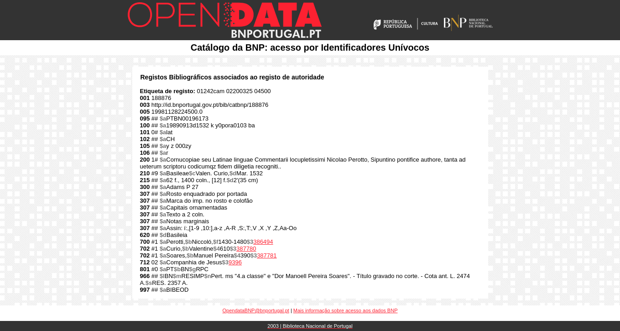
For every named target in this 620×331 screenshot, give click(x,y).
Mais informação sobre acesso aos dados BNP (345, 310)
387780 (246, 248)
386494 (263, 241)
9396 (235, 262)
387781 (266, 255)
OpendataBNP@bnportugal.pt (256, 310)
